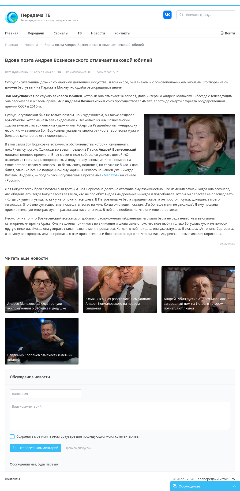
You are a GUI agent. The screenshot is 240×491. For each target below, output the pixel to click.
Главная (11, 33)
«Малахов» (111, 175)
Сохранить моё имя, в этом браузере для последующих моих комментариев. (77, 436)
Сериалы (60, 33)
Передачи (36, 33)
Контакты (122, 33)
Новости (98, 33)
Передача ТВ (36, 15)
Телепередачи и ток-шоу (215, 479)
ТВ (80, 33)
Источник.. (227, 244)
